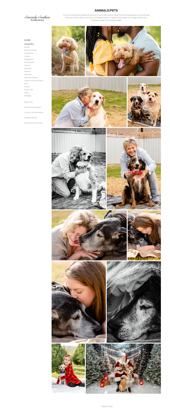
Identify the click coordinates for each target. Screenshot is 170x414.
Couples (27, 56)
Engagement (28, 59)
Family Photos (29, 62)
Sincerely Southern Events (33, 123)
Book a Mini (28, 102)
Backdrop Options (30, 118)
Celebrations (28, 53)
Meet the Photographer (32, 107)
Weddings (27, 96)
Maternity (28, 74)
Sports (26, 93)
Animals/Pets (29, 44)
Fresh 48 (27, 65)
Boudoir (27, 47)
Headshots (28, 68)
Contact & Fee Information (33, 112)
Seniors (26, 87)
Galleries (27, 40)
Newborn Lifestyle (31, 78)
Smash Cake (28, 90)
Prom (26, 84)
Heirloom (27, 71)
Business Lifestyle (30, 50)
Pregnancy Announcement (33, 81)
